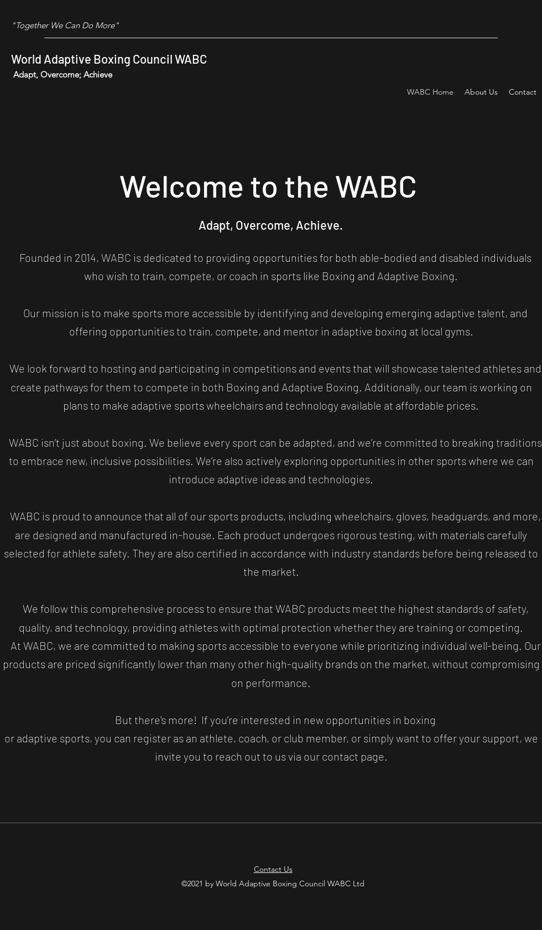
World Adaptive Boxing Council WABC (109, 58)
